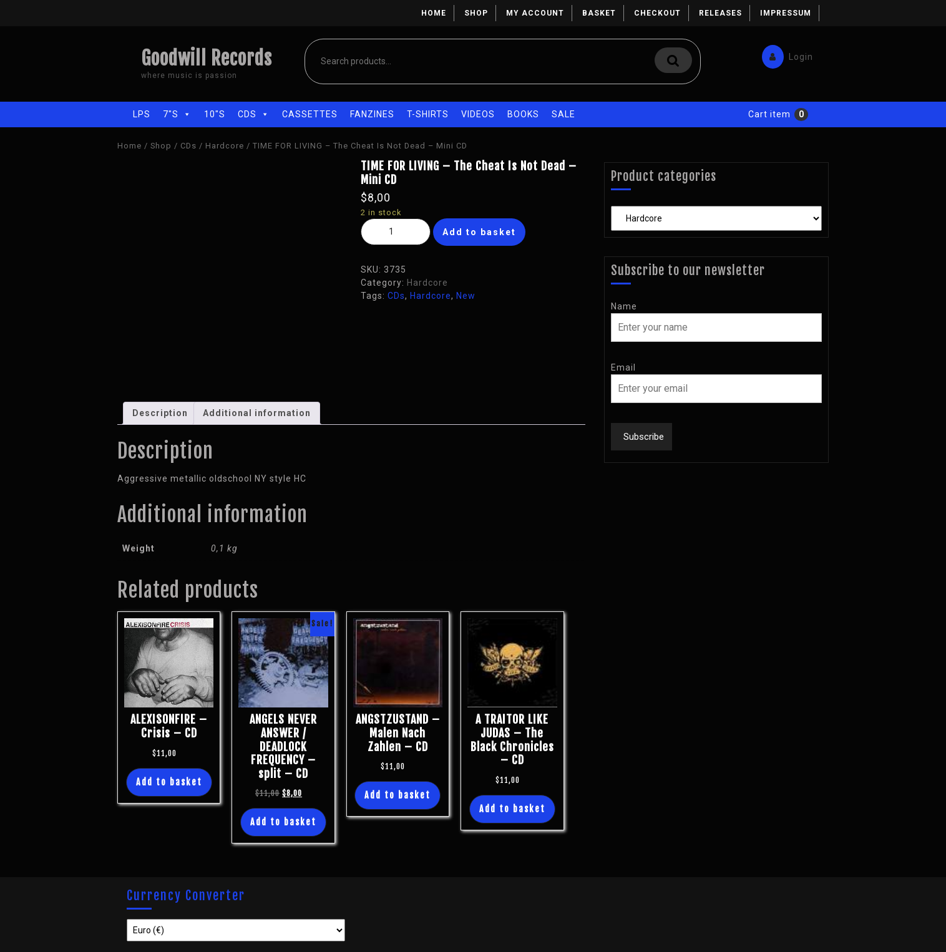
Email (623, 367)
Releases (720, 13)
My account (535, 13)
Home (433, 13)
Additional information (257, 413)
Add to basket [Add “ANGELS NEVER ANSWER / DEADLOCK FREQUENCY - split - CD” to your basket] (283, 822)
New (465, 296)
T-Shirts (428, 114)
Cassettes (310, 114)
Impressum (785, 13)
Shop (476, 13)
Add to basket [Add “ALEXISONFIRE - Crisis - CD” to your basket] (169, 782)
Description (160, 413)
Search (673, 60)
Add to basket (479, 232)
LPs (141, 114)
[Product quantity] (396, 231)
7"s (177, 114)
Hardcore (224, 145)
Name (624, 306)
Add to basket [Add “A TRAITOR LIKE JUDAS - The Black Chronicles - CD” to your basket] (512, 809)
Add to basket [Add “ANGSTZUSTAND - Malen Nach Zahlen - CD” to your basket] (397, 795)
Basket (599, 13)
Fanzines (372, 114)
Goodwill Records (206, 58)
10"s (214, 114)
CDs (254, 114)
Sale (563, 114)
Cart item (769, 114)
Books (523, 114)
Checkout (657, 13)
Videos (478, 114)
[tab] (160, 413)
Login (784, 54)
